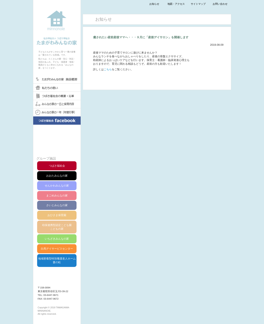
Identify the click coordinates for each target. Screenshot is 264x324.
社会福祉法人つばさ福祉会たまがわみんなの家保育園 (57, 22)
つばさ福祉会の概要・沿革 (57, 96)
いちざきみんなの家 (57, 238)
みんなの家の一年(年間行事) (57, 112)
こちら (108, 69)
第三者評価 (57, 147)
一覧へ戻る (157, 81)
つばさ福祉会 (57, 165)
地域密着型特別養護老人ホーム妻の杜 (57, 260)
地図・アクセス (176, 3)
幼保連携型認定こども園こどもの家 (57, 227)
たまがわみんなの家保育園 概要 (57, 79)
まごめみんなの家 (57, 195)
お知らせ (154, 3)
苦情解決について (57, 136)
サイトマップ (198, 3)
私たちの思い (57, 87)
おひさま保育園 (56, 215)
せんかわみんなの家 (57, 185)
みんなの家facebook (57, 123)
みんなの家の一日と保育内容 (57, 104)
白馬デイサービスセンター (57, 248)
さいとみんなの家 (57, 205)
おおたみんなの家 (57, 175)
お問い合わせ (220, 3)
